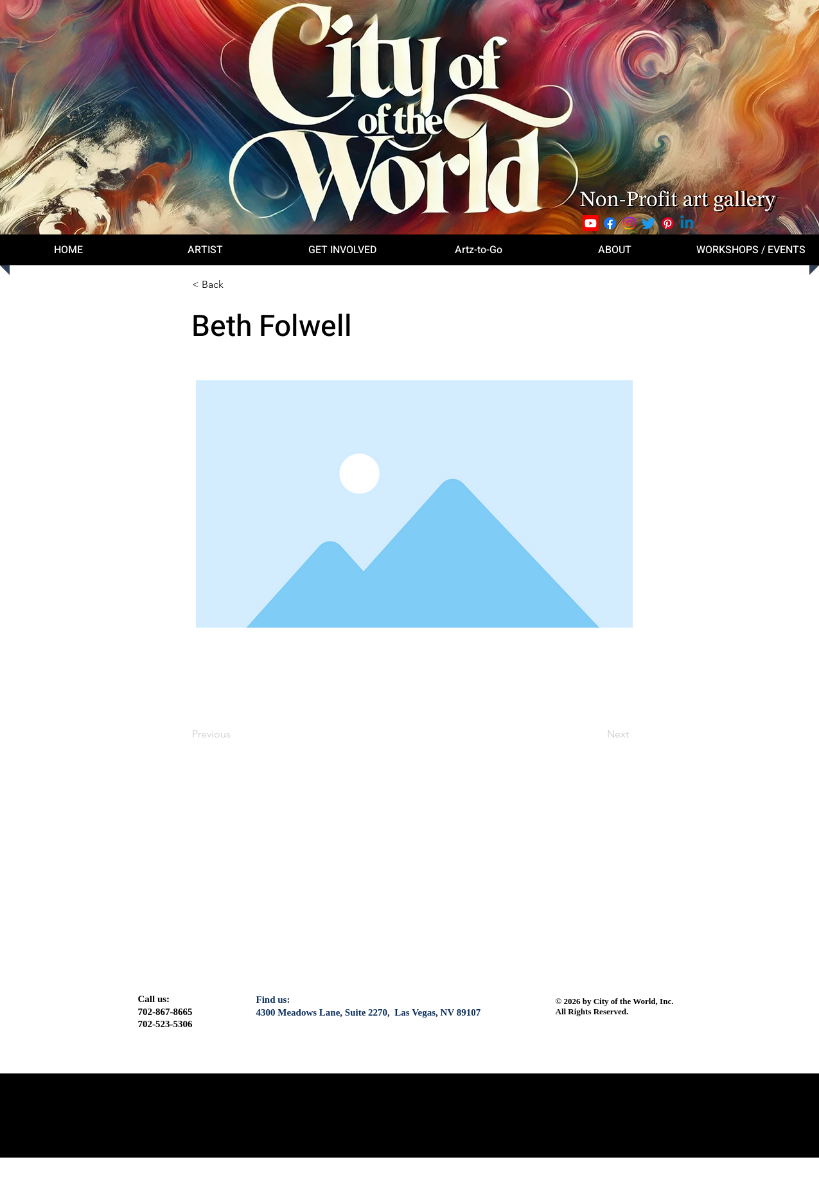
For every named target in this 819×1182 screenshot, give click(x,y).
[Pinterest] (668, 223)
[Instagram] (629, 223)
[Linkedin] (687, 223)
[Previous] (234, 734)
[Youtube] (591, 223)
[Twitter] (648, 223)
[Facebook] (610, 223)
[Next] (597, 734)
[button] (234, 284)
